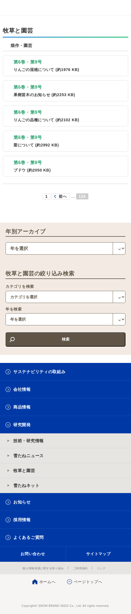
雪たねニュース (28, 455)
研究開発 (22, 424)
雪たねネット (26, 485)
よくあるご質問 (28, 537)
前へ (63, 196)
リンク (101, 568)
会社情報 (22, 389)
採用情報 (22, 519)
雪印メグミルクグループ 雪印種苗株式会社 (15, 8)
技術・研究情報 (28, 440)
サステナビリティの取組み (39, 371)
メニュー (122, 7)
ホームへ (47, 581)
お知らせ (22, 502)
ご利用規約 (80, 568)
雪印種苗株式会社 (65, 595)
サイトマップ (98, 554)
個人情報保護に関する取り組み (43, 568)
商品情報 (22, 407)
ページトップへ (88, 581)
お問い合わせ (32, 554)
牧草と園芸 (24, 470)
